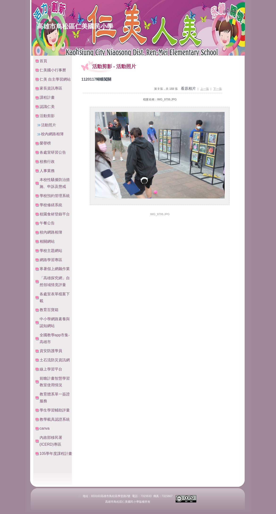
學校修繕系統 (51, 205)
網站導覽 (230, 12)
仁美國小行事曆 (53, 70)
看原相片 (188, 88)
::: (218, 12)
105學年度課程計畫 (56, 454)
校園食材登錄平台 (55, 214)
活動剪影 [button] (47, 116)
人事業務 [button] (47, 171)
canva (45, 428)
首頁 (43, 61)
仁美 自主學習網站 (55, 79)
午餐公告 (47, 223)
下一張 (217, 88)
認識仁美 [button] (47, 107)
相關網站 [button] (47, 241)
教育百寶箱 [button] (49, 310)
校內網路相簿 (52, 134)
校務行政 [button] (47, 162)
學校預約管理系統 (55, 196)
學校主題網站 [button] (51, 251)
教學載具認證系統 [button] (55, 419)
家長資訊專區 (51, 88)
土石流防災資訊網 (55, 360)
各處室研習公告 (53, 152)
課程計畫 (47, 97)
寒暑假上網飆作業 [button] (55, 269)
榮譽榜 (45, 143)
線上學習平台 (51, 369)
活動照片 (48, 125)
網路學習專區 (51, 260)
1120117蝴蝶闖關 (96, 79)
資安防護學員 (51, 351)
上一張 (204, 88)
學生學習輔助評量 (55, 410)
